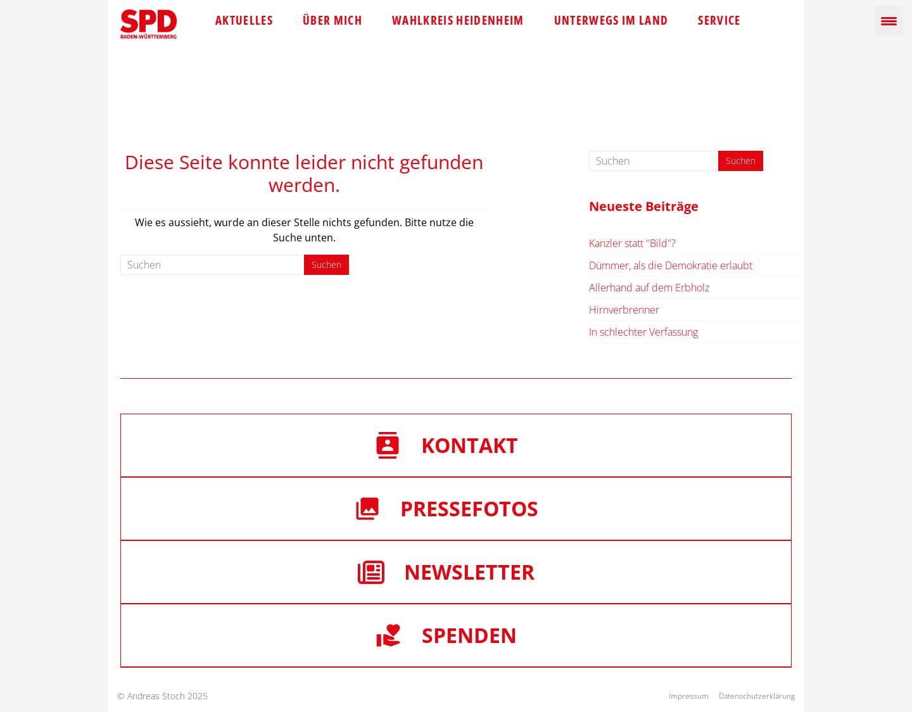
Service (719, 20)
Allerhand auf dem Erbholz (649, 288)
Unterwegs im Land (611, 20)
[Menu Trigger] (889, 20)
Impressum (689, 695)
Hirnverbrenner (624, 310)
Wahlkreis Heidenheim (458, 20)
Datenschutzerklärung (757, 695)
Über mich (332, 20)
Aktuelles (244, 20)
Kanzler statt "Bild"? (632, 243)
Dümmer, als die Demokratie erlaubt (670, 265)
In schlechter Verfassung (643, 332)
